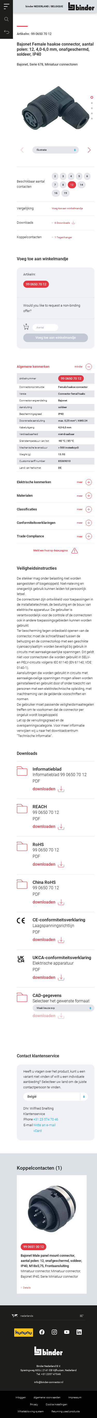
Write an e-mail (44, 1125)
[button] (6, 6)
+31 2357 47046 (51, 1374)
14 (81, 184)
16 (55, 193)
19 (65, 193)
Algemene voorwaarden (47, 1397)
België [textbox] (31, 1096)
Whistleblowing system (31, 1411)
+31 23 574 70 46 (45, 1119)
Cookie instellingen (56, 1404)
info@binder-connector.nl (48, 1382)
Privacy (34, 1404)
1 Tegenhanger (63, 237)
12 (71, 184)
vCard (37, 1131)
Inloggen (21, 1397)
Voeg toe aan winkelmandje (67, 208)
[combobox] (55, 1097)
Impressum (74, 1397)
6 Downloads (65, 223)
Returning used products (65, 1411)
